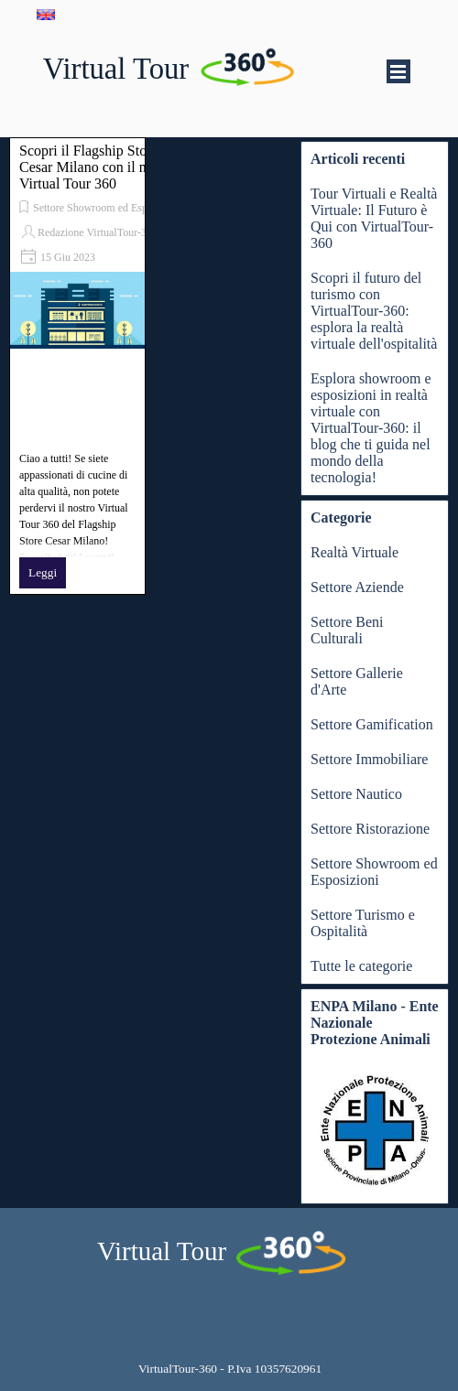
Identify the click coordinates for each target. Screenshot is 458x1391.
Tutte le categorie (361, 966)
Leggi (42, 572)
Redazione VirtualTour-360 (98, 232)
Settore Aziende (357, 587)
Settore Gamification (372, 724)
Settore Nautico (356, 794)
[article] (77, 366)
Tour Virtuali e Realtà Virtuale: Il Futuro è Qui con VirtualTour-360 (374, 218)
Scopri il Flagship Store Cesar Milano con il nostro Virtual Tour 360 (97, 167)
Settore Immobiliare (369, 759)
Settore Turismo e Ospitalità (363, 923)
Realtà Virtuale (354, 552)
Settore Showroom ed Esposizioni (107, 207)
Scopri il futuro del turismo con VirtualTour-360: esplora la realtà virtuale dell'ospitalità (374, 310)
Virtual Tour (116, 68)
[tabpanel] (230, 1368)
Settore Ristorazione (370, 828)
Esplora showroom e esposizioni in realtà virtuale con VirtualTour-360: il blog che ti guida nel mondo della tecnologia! (371, 428)
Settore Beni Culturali (347, 630)
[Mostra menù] (398, 71)
